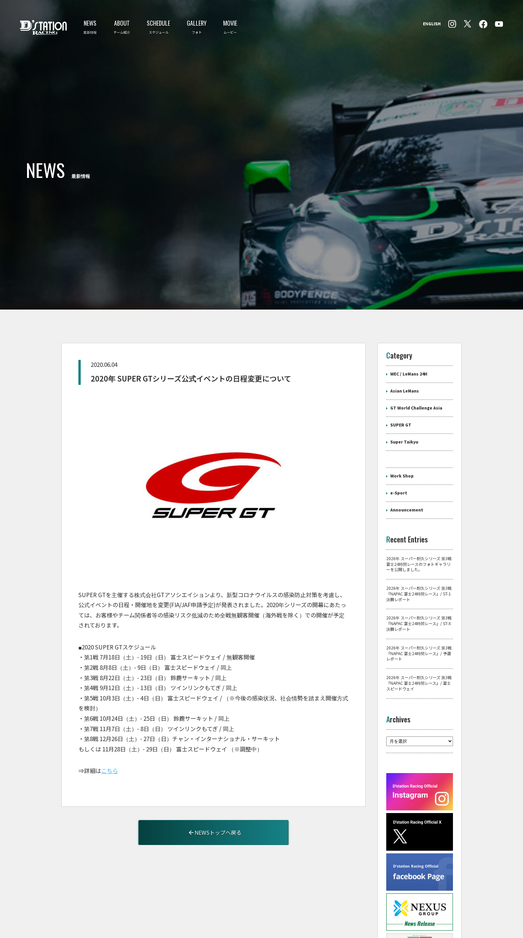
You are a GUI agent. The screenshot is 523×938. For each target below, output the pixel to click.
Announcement (406, 450)
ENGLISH (432, 24)
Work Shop (402, 416)
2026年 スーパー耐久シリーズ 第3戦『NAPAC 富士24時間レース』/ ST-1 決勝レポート (419, 534)
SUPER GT (400, 365)
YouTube (499, 24)
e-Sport (398, 433)
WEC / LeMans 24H (408, 314)
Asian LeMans (404, 331)
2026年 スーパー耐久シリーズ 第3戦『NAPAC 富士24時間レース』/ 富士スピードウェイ (419, 623)
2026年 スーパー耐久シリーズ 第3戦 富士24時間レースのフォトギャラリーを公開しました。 (419, 504)
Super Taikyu (404, 382)
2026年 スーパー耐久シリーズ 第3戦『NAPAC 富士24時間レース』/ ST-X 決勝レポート (419, 564)
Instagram (483, 24)
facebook (452, 24)
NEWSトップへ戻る (215, 772)
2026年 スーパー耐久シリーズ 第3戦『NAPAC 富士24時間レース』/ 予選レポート (419, 593)
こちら (109, 711)
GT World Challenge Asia (416, 348)
